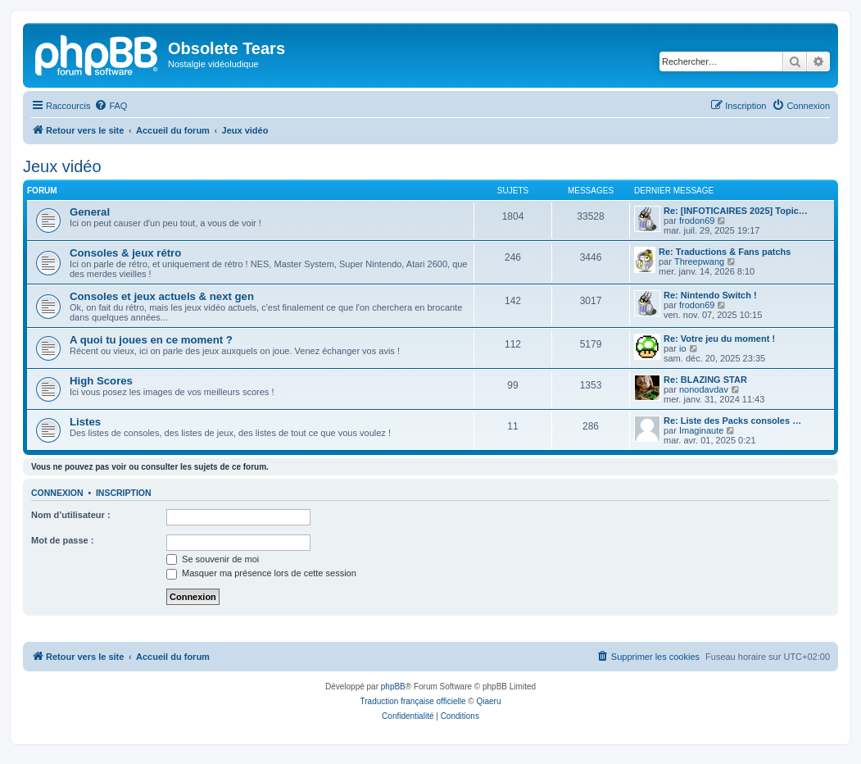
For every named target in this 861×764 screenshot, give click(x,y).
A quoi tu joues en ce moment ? (151, 340)
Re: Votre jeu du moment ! (719, 338)
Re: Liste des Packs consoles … (732, 420)
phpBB (393, 686)
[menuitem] (110, 106)
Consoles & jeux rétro (125, 253)
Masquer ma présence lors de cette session (261, 573)
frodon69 (696, 220)
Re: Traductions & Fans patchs (725, 252)
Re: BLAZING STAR (705, 379)
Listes (85, 422)
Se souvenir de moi (212, 559)
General (90, 212)
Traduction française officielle (413, 701)
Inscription (124, 493)
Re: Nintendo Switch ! (710, 295)
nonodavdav (703, 389)
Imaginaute (701, 430)
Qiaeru (488, 701)
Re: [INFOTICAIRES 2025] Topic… (736, 211)
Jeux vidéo (62, 166)
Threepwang (699, 261)
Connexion (57, 493)
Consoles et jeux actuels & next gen (162, 296)
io (683, 348)
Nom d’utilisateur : (71, 515)
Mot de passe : (62, 540)
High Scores (101, 381)
